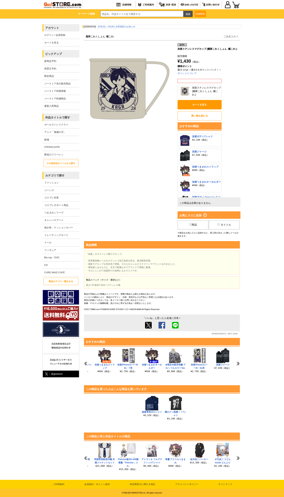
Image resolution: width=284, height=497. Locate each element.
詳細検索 (200, 13)
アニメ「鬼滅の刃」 (55, 132)
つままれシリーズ (53, 212)
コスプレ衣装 (51, 197)
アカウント (52, 27)
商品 (193, 224)
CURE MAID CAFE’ (54, 272)
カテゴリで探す (55, 175)
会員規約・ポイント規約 (97, 484)
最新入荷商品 (51, 106)
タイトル (224, 224)
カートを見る (51, 42)
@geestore (53, 374)
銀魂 (46, 139)
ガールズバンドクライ (56, 124)
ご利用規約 (58, 484)
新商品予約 (50, 61)
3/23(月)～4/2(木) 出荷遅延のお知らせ (116, 26)
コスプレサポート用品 (56, 205)
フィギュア (50, 250)
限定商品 (49, 76)
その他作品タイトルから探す (61, 163)
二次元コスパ (231, 36)
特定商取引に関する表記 (142, 484)
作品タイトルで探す (57, 117)
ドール (47, 242)
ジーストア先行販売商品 (57, 83)
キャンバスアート (53, 220)
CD (46, 265)
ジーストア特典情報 (55, 91)
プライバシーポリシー (186, 484)
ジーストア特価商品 (55, 98)
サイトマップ (225, 484)
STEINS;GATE (52, 147)
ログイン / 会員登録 (55, 35)
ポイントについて (187, 73)
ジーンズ (49, 190)
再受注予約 (50, 68)
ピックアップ (53, 53)
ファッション (51, 182)
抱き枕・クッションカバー (58, 227)
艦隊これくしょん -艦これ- (100, 36)
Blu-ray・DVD (51, 257)
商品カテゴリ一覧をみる (61, 281)
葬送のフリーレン (53, 154)
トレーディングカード (56, 235)
